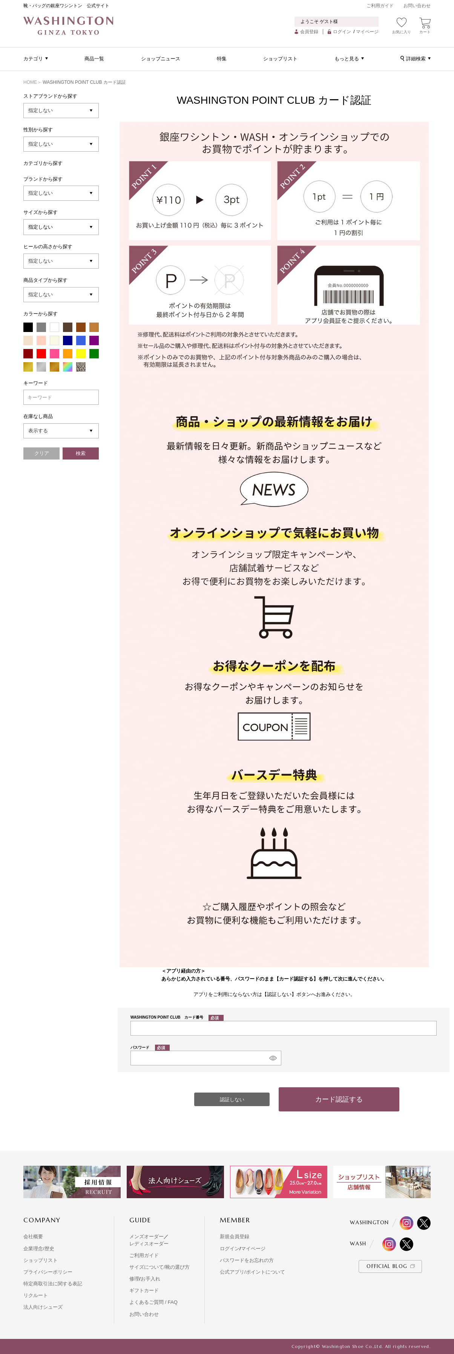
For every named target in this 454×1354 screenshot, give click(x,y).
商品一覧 (94, 58)
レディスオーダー (149, 1243)
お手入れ (150, 1279)
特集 (222, 58)
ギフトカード (144, 1290)
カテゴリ (33, 58)
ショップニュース (160, 58)
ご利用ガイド (380, 5)
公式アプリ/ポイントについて (252, 1272)
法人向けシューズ (43, 1307)
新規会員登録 (234, 1236)
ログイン (342, 31)
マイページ (367, 31)
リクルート (35, 1295)
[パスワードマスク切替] (272, 1058)
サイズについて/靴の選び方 (159, 1267)
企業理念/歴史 (38, 1248)
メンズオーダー (146, 1236)
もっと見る (346, 58)
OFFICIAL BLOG (387, 1266)
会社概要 (33, 1236)
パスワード (150, 1047)
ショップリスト (280, 58)
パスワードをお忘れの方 (247, 1260)
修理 (134, 1279)
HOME (30, 82)
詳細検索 (416, 58)
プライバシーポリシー (47, 1272)
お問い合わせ (417, 5)
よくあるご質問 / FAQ (153, 1302)
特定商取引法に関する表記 (52, 1283)
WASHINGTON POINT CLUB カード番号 (177, 1017)
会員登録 (309, 31)
